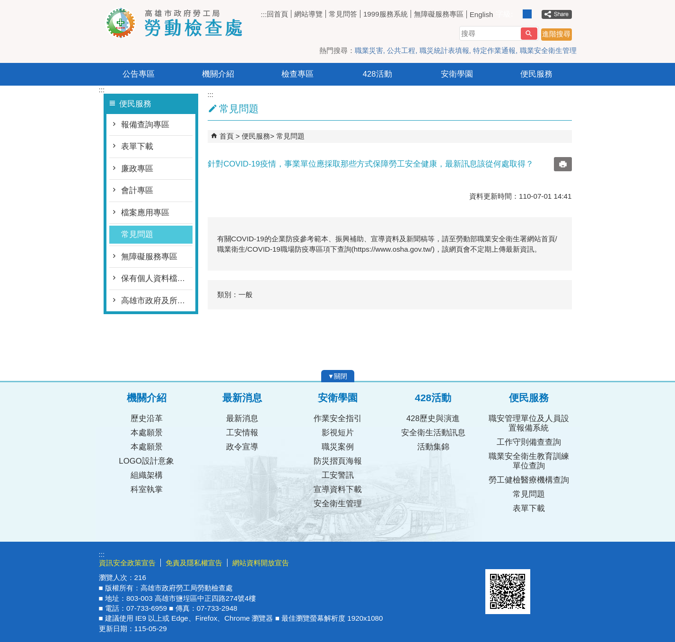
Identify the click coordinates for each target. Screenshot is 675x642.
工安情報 (242, 432)
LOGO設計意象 (146, 461)
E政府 (495, 557)
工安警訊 (338, 475)
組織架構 (147, 475)
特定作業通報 (494, 50)
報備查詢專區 (145, 124)
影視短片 (338, 432)
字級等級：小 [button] (517, 14)
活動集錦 (433, 446)
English (481, 14)
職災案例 (338, 446)
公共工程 (401, 50)
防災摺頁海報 (338, 461)
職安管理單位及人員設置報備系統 (529, 423)
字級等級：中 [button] (527, 13)
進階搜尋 (556, 34)
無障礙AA (542, 557)
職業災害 (369, 50)
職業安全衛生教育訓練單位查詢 (529, 461)
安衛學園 (457, 74)
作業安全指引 (338, 418)
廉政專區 (137, 168)
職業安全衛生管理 (548, 50)
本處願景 (147, 432)
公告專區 (139, 74)
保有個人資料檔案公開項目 (157, 278)
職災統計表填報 (444, 50)
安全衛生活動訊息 (433, 432)
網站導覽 (308, 14)
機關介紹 (218, 74)
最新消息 (242, 418)
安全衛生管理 (338, 503)
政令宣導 (242, 446)
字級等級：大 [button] (537, 14)
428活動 (377, 74)
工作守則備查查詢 (529, 442)
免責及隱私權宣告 (194, 563)
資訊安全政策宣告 (127, 563)
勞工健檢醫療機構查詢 (529, 479)
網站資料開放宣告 (260, 563)
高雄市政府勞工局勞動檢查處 (179, 23)
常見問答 (343, 14)
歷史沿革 (147, 418)
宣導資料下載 (338, 489)
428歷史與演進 (433, 418)
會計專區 (137, 190)
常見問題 (137, 234)
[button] (529, 33)
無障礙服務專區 (439, 14)
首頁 (226, 136)
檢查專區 (297, 74)
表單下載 (137, 146)
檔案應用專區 (145, 212)
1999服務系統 (385, 14)
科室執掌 (147, 489)
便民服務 (536, 74)
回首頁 (277, 14)
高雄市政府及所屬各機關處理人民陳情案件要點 (157, 300)
